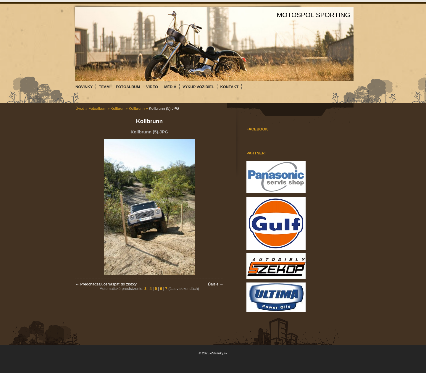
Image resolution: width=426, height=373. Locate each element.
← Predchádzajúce (91, 284)
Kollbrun (118, 108)
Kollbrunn (137, 108)
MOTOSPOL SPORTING (313, 15)
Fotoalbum (97, 108)
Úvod (79, 108)
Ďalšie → (215, 284)
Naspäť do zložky (122, 284)
